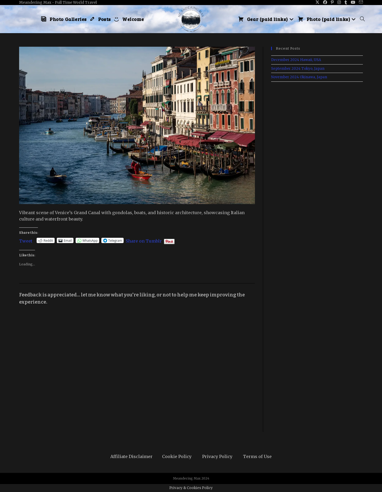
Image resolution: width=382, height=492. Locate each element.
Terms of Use (257, 456)
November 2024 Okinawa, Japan (299, 77)
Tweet (25, 240)
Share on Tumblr (144, 240)
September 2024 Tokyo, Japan (297, 68)
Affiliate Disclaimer (131, 456)
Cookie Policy (177, 456)
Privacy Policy (217, 456)
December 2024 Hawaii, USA (296, 60)
